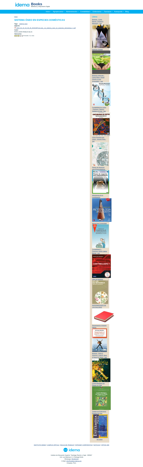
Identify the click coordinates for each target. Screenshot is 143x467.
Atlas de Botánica (97, 279)
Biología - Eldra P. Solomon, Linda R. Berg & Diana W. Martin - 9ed (99, 355)
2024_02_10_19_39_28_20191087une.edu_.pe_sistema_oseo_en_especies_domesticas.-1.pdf (46, 28)
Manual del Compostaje (99, 223)
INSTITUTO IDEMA (40, 445)
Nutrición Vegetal (97, 49)
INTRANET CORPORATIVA (83, 445)
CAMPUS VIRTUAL (53, 445)
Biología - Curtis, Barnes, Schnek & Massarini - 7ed (97, 21)
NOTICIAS (97, 445)
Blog (127, 12)
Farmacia (107, 12)
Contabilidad (85, 12)
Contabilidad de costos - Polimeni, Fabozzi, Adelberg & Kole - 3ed (99, 109)
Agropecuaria (58, 12)
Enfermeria (97, 12)
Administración (71, 12)
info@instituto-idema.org (73, 461)
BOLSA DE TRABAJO (67, 445)
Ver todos (99, 439)
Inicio (48, 12)
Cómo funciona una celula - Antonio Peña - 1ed (99, 139)
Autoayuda (118, 12)
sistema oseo (23, 24)
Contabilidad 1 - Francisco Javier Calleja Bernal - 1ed (99, 251)
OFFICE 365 (105, 445)
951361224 (75, 459)
